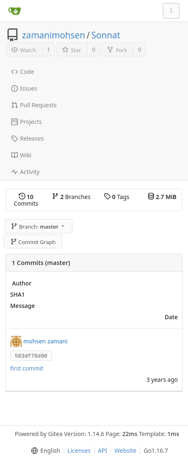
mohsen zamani (45, 341)
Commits (26, 200)
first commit (27, 368)
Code (22, 72)
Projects (26, 122)
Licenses (79, 450)
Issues (24, 88)
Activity (25, 172)
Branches (71, 197)
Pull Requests (34, 105)
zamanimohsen (53, 35)
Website (125, 450)
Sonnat (105, 35)
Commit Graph (33, 242)
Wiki (21, 155)
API (102, 450)
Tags (116, 197)
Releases (27, 138)
